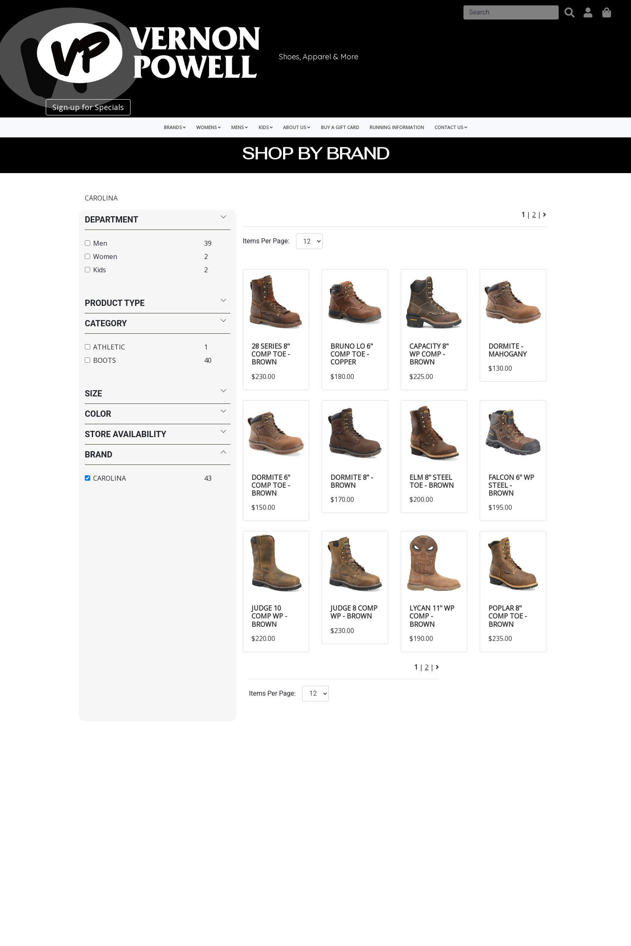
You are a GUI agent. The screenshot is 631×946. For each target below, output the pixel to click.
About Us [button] (296, 127)
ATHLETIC (109, 347)
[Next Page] (544, 214)
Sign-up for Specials (88, 107)
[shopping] (606, 12)
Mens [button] (239, 127)
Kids (99, 269)
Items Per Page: (266, 241)
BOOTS (104, 360)
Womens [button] (208, 127)
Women (105, 256)
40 (208, 360)
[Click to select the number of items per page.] (315, 694)
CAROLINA (101, 198)
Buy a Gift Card (340, 127)
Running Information (397, 127)
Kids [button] (266, 127)
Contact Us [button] (450, 127)
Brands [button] (175, 127)
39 (208, 243)
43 (208, 478)
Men (100, 243)
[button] (569, 12)
